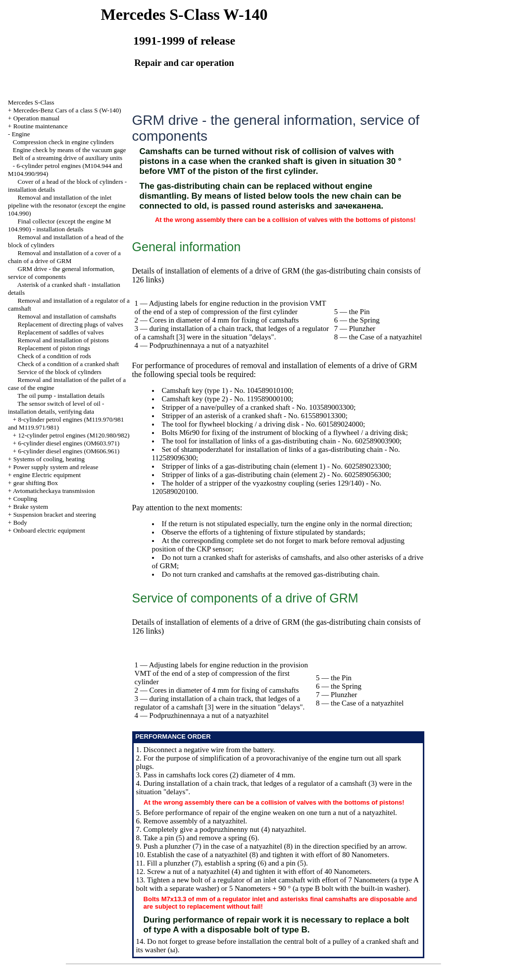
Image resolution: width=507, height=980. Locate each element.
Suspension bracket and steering (54, 514)
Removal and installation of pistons (63, 340)
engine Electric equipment (47, 475)
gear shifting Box (35, 483)
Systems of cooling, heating (49, 459)
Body (20, 522)
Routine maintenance (40, 126)
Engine (21, 134)
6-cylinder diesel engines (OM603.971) (68, 443)
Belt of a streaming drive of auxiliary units (67, 158)
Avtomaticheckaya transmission (54, 490)
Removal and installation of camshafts (67, 316)
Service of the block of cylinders (59, 372)
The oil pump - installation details (60, 395)
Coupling (25, 498)
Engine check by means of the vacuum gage (69, 150)
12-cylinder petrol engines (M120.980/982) (73, 435)
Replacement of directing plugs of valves (70, 324)
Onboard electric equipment (49, 530)
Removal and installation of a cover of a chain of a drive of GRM (64, 257)
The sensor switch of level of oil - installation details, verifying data (56, 407)
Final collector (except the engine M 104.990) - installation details (59, 225)
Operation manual (36, 118)
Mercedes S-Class (31, 102)
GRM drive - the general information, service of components (61, 272)
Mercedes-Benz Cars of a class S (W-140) (67, 110)
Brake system (30, 506)
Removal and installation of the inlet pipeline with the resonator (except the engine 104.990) (67, 205)
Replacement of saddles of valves (61, 332)
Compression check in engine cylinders (63, 142)
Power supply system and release (56, 467)
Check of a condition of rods (54, 356)
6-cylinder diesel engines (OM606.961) (68, 451)
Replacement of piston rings (54, 348)
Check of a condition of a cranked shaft (68, 364)
